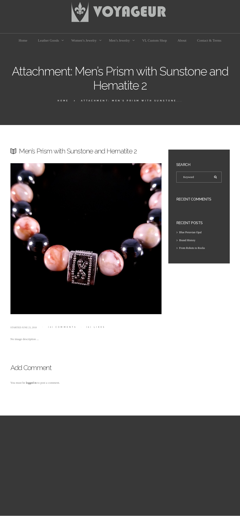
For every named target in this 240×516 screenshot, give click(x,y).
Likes (98, 327)
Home (63, 100)
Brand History (187, 240)
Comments (63, 327)
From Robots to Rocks (192, 248)
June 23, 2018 (29, 327)
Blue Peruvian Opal (191, 232)
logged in (31, 382)
